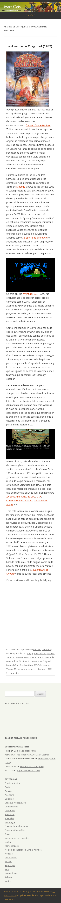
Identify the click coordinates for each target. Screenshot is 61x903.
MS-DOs (38, 665)
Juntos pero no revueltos (17, 838)
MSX (38, 496)
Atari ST (28, 500)
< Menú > (30, 14)
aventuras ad (30, 657)
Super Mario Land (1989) (32, 766)
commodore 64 (13, 661)
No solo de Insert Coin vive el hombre (23, 849)
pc (49, 665)
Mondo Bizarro (12, 845)
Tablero (9, 877)
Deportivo (10, 810)
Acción (8, 787)
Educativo (9, 814)
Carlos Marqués (46, 657)
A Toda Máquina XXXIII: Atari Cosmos (31, 754)
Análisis (37, 649)
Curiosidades (11, 806)
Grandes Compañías (15, 830)
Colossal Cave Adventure (38, 125)
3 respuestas (12, 672)
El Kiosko (9, 818)
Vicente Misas (13, 669)
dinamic (26, 661)
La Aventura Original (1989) (29, 46)
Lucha (8, 841)
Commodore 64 (14, 500)
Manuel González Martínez (19, 665)
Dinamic (20, 186)
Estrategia (10, 822)
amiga (30, 653)
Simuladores (11, 873)
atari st (19, 657)
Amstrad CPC (28, 496)
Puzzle (8, 861)
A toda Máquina (12, 783)
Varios (8, 881)
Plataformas (11, 857)
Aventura (46, 649)
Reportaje (10, 865)
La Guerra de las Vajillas (35, 237)
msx (45, 665)
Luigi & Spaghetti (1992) (25, 750)
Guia (7, 834)
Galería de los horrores (16, 826)
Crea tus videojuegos (15, 802)
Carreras (9, 798)
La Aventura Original (41, 661)
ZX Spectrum (13, 496)
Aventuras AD (30, 293)
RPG (7, 869)
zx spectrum (27, 669)
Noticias (9, 853)
